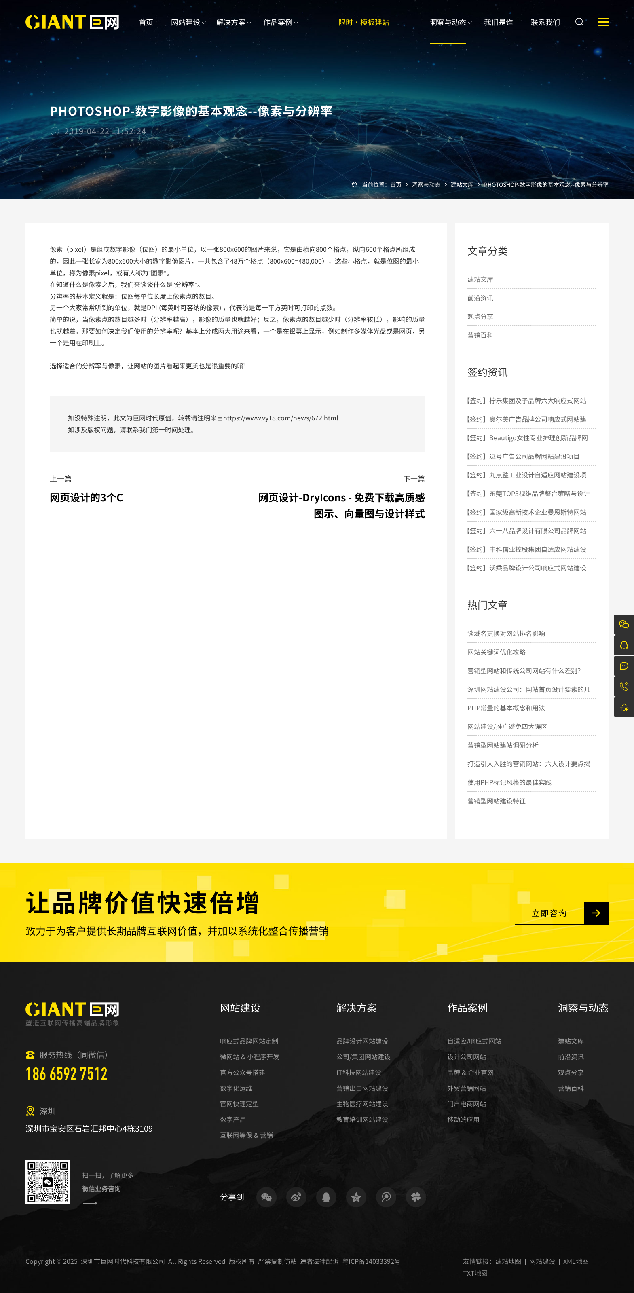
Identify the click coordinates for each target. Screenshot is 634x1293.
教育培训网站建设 (362, 1119)
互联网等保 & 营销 (246, 1135)
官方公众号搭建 (242, 1072)
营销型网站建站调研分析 (503, 745)
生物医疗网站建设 (362, 1103)
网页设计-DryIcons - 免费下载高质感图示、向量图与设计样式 (341, 505)
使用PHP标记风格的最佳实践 (509, 782)
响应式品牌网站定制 (249, 1041)
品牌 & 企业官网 (470, 1072)
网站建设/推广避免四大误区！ (510, 726)
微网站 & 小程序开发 (249, 1056)
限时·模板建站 (364, 30)
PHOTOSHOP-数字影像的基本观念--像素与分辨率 (546, 184)
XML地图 (576, 1261)
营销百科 (480, 335)
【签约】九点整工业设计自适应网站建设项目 (524, 483)
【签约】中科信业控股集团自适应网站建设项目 (524, 558)
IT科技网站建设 (358, 1072)
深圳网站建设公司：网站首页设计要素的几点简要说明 (528, 698)
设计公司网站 (466, 1056)
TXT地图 (475, 1273)
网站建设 (185, 30)
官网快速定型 (239, 1103)
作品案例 (277, 30)
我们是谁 (498, 30)
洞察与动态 (448, 30)
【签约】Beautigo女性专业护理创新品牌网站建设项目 (525, 446)
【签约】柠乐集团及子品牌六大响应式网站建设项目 (524, 409)
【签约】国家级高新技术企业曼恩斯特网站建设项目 (524, 521)
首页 (146, 30)
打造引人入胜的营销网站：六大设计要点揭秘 (528, 772)
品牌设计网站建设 (362, 1041)
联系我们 (545, 30)
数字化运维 (236, 1088)
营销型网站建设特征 (496, 800)
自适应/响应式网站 (474, 1041)
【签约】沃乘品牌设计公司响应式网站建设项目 (524, 576)
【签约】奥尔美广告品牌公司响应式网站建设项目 (524, 428)
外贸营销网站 (466, 1088)
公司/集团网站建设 (363, 1056)
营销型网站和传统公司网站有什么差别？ (525, 670)
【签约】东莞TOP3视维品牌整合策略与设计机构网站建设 (526, 502)
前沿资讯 (480, 297)
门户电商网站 (466, 1103)
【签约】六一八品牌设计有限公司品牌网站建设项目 (524, 539)
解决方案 (230, 30)
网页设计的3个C (86, 497)
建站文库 (462, 184)
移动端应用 (463, 1119)
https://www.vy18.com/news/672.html (280, 418)
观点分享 (480, 316)
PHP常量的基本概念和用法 (506, 707)
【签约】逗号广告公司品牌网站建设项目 (521, 456)
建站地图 (508, 1261)
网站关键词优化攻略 (496, 652)
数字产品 (233, 1119)
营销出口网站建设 (362, 1088)
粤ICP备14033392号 (371, 1261)
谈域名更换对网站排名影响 (506, 633)
